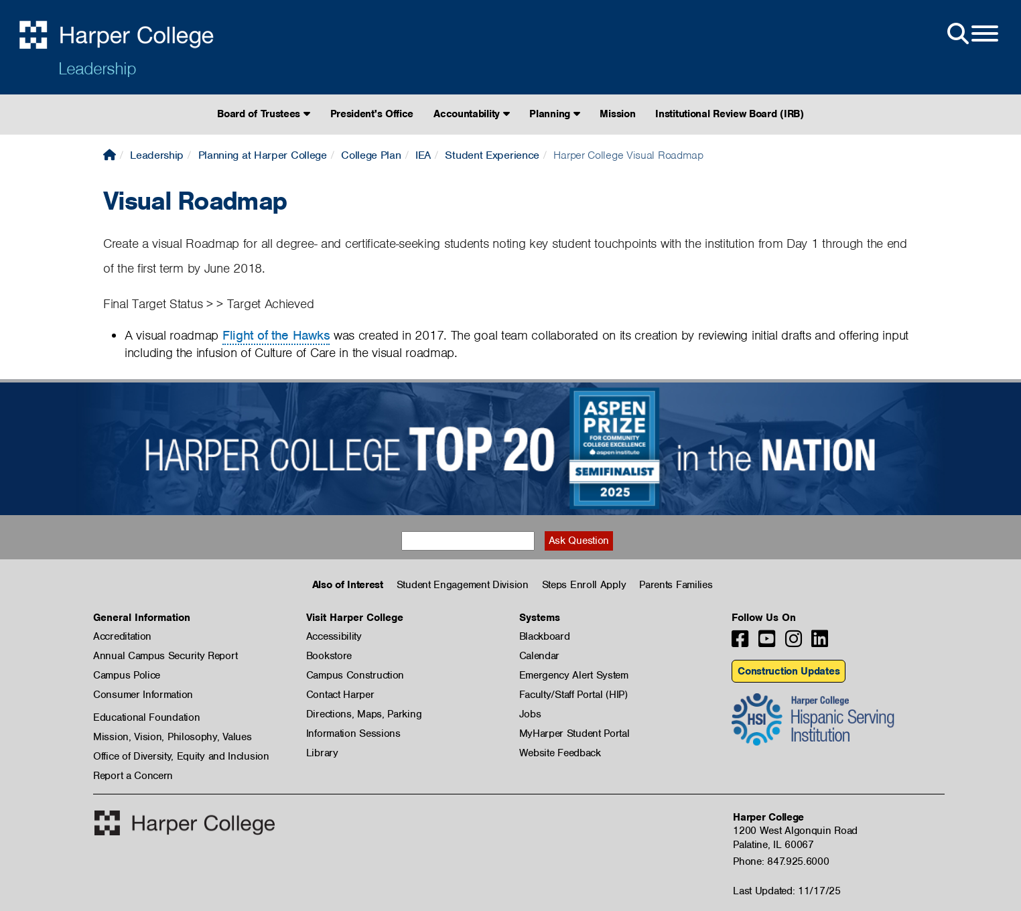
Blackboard (544, 636)
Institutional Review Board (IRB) (729, 114)
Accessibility (334, 636)
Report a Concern (133, 775)
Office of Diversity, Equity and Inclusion (181, 756)
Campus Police (126, 675)
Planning (554, 114)
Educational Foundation (146, 717)
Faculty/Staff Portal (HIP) (573, 694)
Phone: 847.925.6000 (781, 861)
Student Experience (492, 155)
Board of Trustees (263, 114)
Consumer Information (143, 694)
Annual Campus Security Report (165, 655)
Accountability (471, 114)
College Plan (371, 155)
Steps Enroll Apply (584, 584)
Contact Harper (340, 694)
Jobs (530, 714)
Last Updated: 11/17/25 (786, 891)
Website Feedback (560, 753)
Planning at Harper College (262, 155)
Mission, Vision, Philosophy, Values (172, 737)
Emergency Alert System (573, 675)
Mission (617, 114)
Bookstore (329, 655)
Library (322, 753)
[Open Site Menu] (971, 34)
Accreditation (122, 636)
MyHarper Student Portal (574, 733)
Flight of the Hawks (276, 335)
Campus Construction (355, 675)
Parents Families (675, 584)
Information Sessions (353, 733)
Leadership (97, 68)
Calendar (539, 655)
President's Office (372, 114)
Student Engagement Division (463, 584)
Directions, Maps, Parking (364, 714)
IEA (423, 155)
